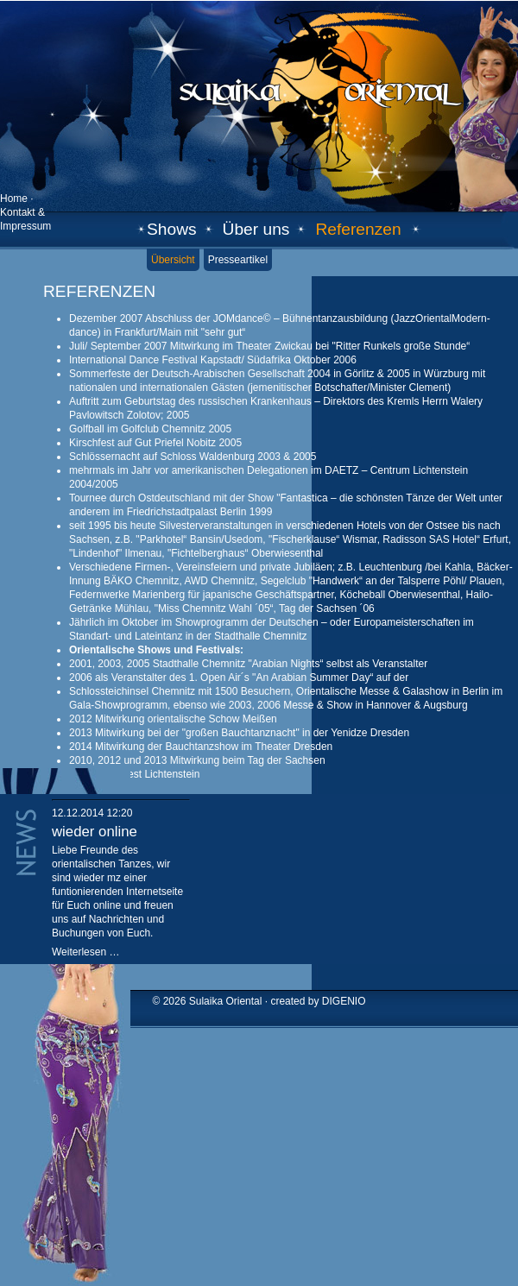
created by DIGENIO (317, 1001)
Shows (172, 229)
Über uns (256, 229)
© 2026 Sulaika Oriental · (212, 1001)
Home (14, 198)
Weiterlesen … (85, 952)
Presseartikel (238, 260)
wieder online (94, 831)
